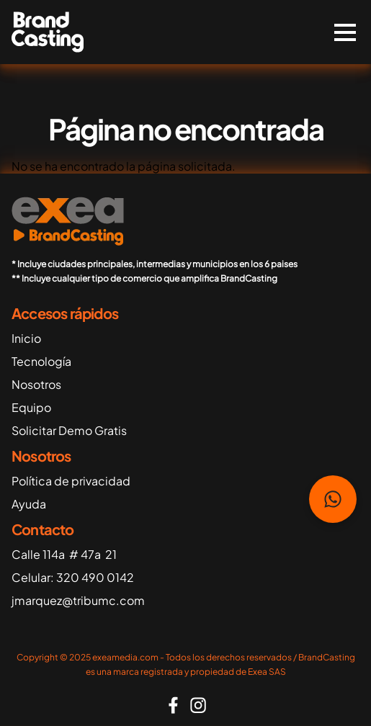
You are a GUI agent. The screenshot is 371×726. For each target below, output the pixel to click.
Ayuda (29, 503)
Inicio (26, 338)
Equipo (31, 407)
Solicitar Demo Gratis (69, 430)
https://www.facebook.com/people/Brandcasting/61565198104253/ (173, 705)
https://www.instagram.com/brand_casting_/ (198, 705)
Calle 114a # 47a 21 (64, 554)
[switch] (345, 32)
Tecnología (41, 361)
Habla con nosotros (333, 499)
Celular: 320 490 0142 (73, 577)
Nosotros (36, 384)
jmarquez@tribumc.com (78, 600)
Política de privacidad (71, 480)
